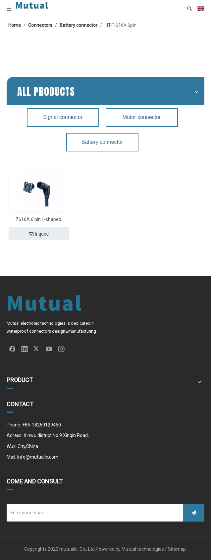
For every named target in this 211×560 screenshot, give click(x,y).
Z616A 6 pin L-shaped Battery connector (38, 220)
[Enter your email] (93, 512)
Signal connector (62, 117)
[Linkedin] (24, 348)
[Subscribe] (193, 513)
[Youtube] (49, 348)
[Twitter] (36, 348)
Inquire (39, 234)
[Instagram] (61, 348)
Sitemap (177, 549)
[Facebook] (12, 348)
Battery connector (102, 142)
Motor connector (142, 117)
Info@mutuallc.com (37, 457)
